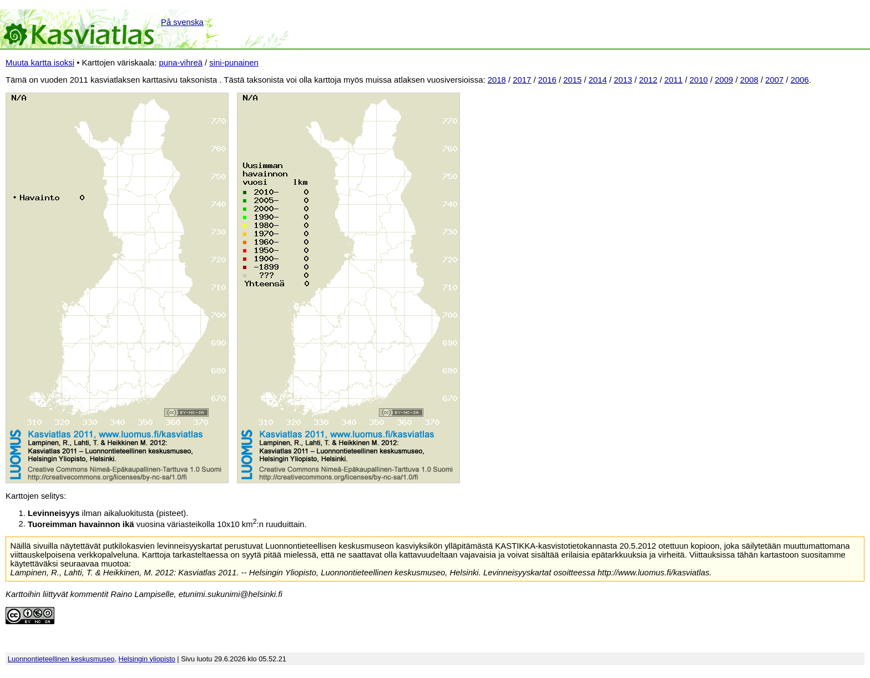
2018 (497, 79)
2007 (774, 79)
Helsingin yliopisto (147, 659)
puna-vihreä (181, 62)
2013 (623, 79)
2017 (522, 79)
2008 (749, 79)
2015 (572, 79)
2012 (648, 79)
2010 (699, 79)
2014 (598, 79)
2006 (800, 79)
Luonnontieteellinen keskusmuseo (61, 659)
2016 (547, 79)
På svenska (182, 22)
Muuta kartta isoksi (40, 62)
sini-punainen (234, 62)
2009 (724, 79)
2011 (673, 79)
